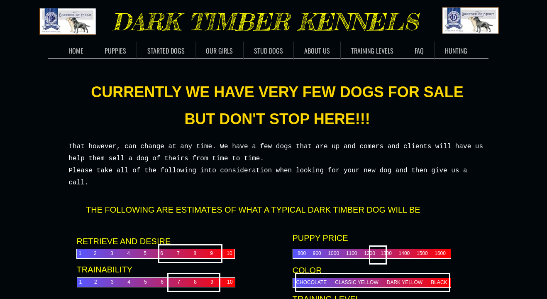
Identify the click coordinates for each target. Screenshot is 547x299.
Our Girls (219, 51)
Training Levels (372, 51)
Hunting (456, 51)
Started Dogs (166, 51)
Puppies (115, 51)
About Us (317, 51)
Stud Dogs (268, 51)
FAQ (419, 51)
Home (75, 51)
